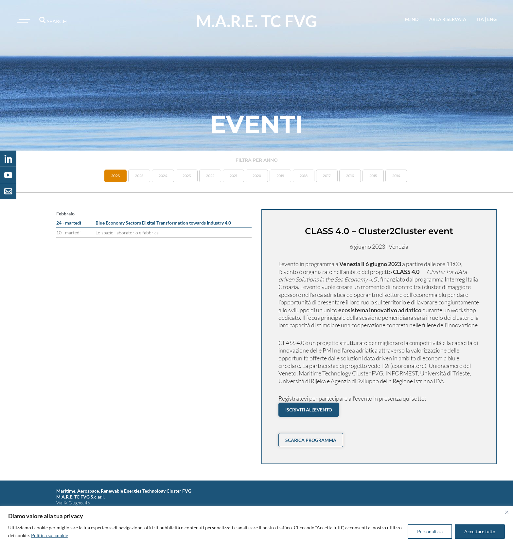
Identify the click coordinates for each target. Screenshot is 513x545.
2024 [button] (163, 175)
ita (480, 19)
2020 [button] (257, 175)
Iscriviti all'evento (308, 409)
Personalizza (430, 531)
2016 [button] (350, 175)
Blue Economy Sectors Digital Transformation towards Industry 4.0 (163, 223)
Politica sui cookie (49, 535)
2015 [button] (373, 175)
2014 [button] (396, 175)
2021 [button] (233, 175)
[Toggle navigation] (22, 19)
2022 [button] (210, 175)
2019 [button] (280, 175)
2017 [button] (327, 175)
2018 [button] (304, 175)
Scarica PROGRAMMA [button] (310, 440)
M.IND (411, 19)
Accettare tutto (479, 531)
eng (492, 19)
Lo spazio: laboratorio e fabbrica (127, 232)
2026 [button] (115, 175)
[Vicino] (506, 512)
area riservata (447, 19)
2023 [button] (187, 175)
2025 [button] (139, 175)
